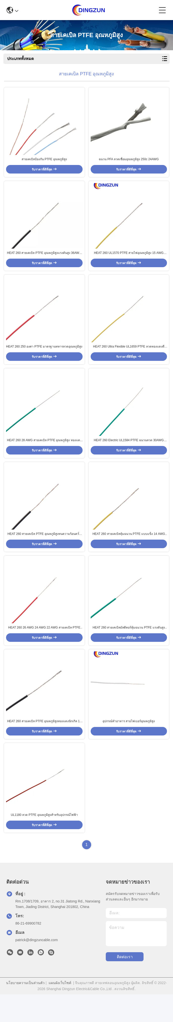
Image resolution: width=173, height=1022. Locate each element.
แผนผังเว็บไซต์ (60, 1010)
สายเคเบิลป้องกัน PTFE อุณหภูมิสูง (44, 162)
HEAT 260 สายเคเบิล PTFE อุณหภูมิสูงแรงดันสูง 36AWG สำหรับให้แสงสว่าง (44, 260)
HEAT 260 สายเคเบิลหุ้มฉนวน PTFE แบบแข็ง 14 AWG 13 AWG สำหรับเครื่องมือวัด (128, 551)
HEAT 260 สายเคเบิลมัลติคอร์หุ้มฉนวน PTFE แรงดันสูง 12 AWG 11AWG (129, 649)
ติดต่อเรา (125, 984)
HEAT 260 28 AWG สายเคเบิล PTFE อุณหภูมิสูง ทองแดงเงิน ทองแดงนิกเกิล (44, 454)
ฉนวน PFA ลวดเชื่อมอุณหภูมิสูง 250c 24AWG (129, 162)
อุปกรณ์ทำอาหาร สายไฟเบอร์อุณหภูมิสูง (128, 745)
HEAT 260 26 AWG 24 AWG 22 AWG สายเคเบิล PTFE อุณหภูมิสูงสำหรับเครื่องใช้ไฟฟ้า (44, 649)
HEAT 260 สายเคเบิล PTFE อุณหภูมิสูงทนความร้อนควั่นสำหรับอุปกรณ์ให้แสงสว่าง (44, 551)
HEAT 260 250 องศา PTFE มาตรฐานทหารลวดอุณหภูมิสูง (44, 357)
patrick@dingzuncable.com (36, 968)
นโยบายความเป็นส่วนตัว (25, 1010)
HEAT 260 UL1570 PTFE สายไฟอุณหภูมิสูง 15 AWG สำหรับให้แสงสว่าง (128, 260)
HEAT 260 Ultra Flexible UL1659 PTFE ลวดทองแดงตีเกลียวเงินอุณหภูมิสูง (128, 357)
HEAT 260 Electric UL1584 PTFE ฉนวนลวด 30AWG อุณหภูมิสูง (129, 454)
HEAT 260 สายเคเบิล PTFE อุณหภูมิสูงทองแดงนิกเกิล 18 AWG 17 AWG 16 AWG (44, 746)
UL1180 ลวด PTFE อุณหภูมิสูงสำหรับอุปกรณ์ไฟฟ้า (44, 842)
